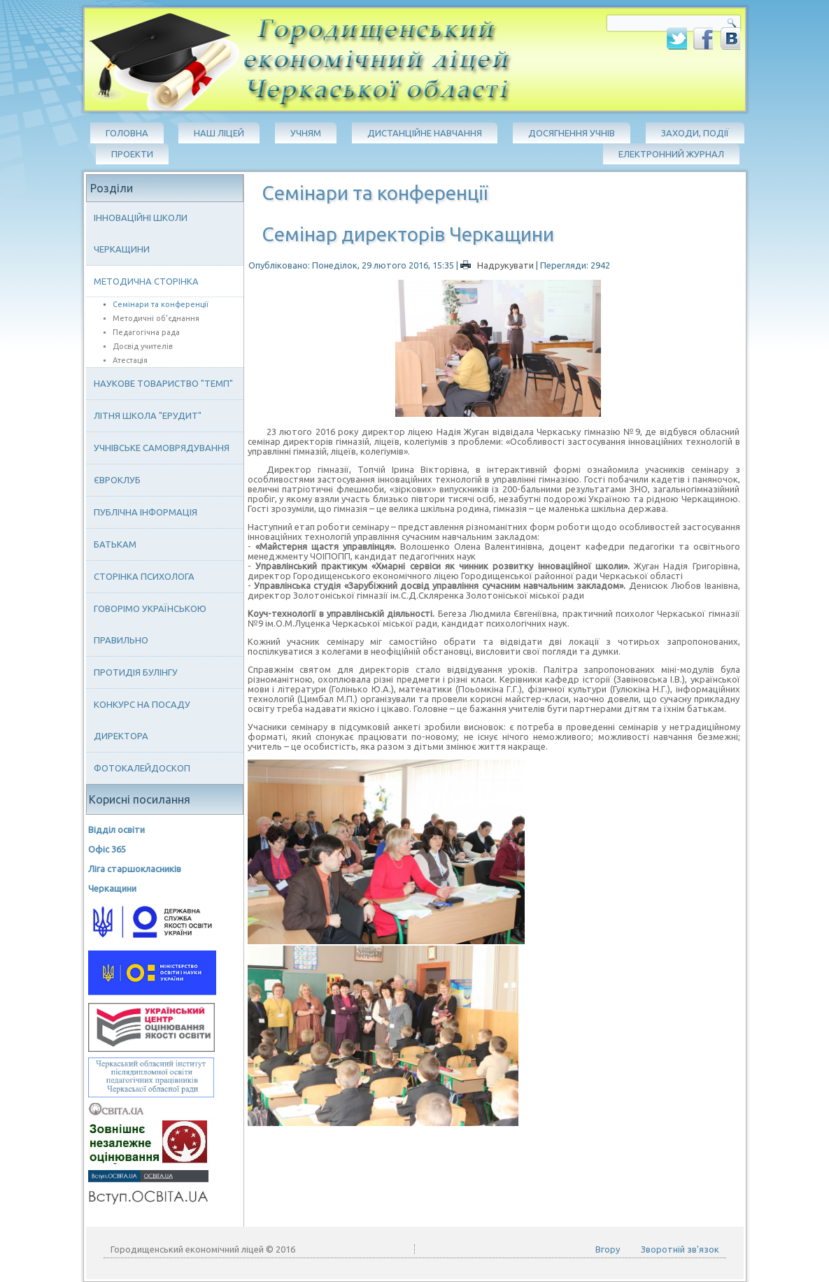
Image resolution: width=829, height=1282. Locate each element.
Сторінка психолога (144, 576)
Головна (127, 133)
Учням (305, 133)
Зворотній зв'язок (680, 1249)
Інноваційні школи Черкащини (140, 233)
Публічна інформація (145, 512)
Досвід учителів (143, 346)
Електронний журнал (671, 154)
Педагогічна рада (146, 332)
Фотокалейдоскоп (142, 768)
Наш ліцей (219, 133)
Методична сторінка (146, 281)
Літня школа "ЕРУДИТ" (147, 415)
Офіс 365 (107, 849)
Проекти (132, 154)
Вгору (607, 1249)
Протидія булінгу (136, 672)
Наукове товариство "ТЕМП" (163, 383)
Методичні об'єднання (156, 318)
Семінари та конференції (160, 304)
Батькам (115, 544)
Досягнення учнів (571, 133)
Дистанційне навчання (424, 133)
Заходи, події (695, 133)
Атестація (130, 360)
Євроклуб (117, 480)
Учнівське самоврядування (161, 448)
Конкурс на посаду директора (142, 720)
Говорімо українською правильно (150, 624)
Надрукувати (498, 265)
